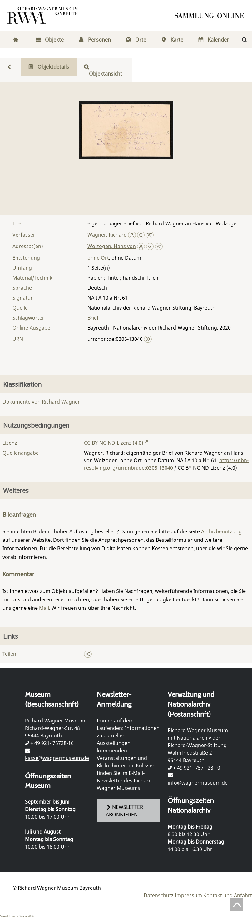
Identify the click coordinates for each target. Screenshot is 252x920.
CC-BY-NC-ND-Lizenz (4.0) (113, 442)
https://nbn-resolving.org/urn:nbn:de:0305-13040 (166, 464)
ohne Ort (98, 257)
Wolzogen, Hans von (111, 246)
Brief (93, 317)
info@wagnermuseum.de (198, 782)
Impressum (188, 895)
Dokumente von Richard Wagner (41, 401)
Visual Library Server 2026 (17, 916)
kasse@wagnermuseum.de (57, 758)
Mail (44, 607)
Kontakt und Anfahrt (227, 895)
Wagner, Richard (107, 234)
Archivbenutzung (221, 531)
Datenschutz (159, 895)
